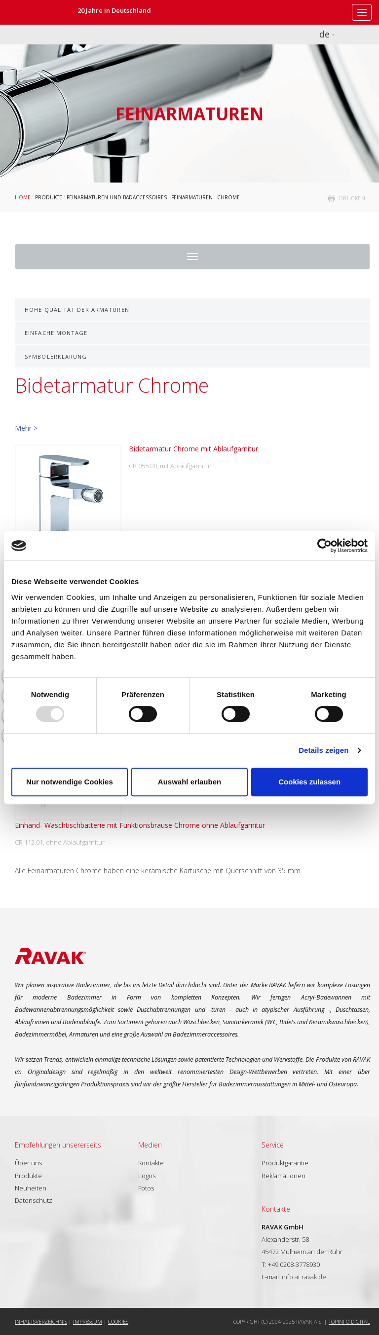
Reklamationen (283, 1175)
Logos (146, 1175)
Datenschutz (33, 1200)
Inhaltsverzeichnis (41, 1321)
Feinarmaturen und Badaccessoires (117, 197)
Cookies (118, 1321)
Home (23, 197)
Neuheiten (30, 1188)
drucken (352, 198)
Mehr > (26, 428)
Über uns (28, 1162)
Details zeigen (323, 750)
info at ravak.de (304, 1276)
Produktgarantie (285, 1162)
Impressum (87, 1321)
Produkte (48, 197)
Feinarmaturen (192, 197)
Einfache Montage (56, 332)
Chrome (228, 197)
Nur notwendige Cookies (69, 782)
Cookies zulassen (309, 782)
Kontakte (151, 1162)
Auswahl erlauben (189, 782)
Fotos (146, 1188)
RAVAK (37, 12)
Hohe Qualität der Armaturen (77, 309)
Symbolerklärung (56, 356)
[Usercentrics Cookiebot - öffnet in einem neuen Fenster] (324, 545)
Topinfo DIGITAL (349, 1321)
